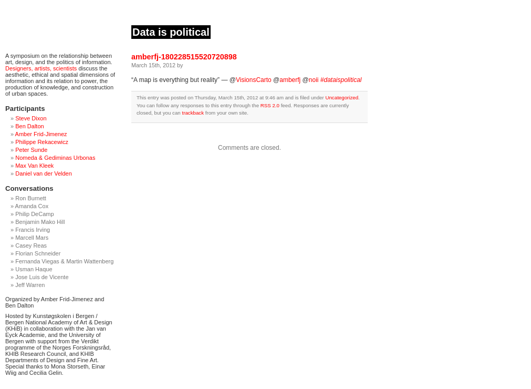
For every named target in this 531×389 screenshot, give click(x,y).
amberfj (289, 80)
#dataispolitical (341, 80)
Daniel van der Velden (43, 173)
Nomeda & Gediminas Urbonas (55, 158)
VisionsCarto (254, 80)
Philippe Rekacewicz (41, 142)
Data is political (171, 32)
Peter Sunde (31, 150)
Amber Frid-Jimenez (41, 134)
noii (314, 80)
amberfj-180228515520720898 (184, 57)
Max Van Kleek (34, 165)
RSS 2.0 (270, 105)
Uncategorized (341, 97)
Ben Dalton (29, 126)
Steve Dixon (30, 118)
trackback (193, 113)
